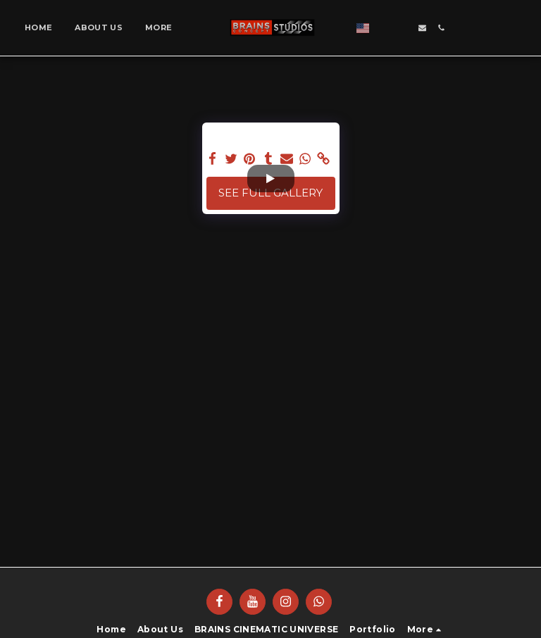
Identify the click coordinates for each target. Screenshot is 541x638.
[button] (434, 28)
